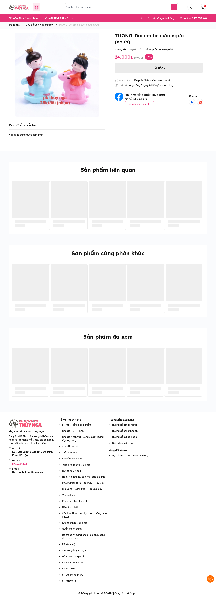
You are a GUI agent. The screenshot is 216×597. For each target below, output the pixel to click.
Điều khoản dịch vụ (122, 443)
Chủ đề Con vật (70, 446)
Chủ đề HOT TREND (73, 430)
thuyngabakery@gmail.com (28, 472)
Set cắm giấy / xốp (73, 458)
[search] (174, 7)
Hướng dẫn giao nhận (124, 437)
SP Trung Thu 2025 (72, 562)
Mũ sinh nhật (69, 544)
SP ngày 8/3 (69, 580)
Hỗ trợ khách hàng (70, 419)
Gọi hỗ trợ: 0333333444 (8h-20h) (130, 455)
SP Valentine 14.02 (72, 574)
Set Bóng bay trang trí (74, 550)
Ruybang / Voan (71, 470)
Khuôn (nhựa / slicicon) (75, 522)
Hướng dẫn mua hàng (121, 419)
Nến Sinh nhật (70, 507)
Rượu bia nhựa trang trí (75, 501)
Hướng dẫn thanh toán (125, 430)
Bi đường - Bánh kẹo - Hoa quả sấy (82, 488)
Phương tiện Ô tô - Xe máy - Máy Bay (83, 482)
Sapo (133, 593)
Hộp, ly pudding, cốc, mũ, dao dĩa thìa (83, 476)
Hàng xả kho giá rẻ (73, 556)
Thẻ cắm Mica (70, 452)
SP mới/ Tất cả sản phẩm (76, 424)
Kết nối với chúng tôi (139, 104)
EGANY (108, 593)
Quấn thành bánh (72, 528)
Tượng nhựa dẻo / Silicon (76, 464)
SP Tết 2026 (68, 568)
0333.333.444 (19, 464)
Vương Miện (68, 495)
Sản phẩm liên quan (108, 169)
